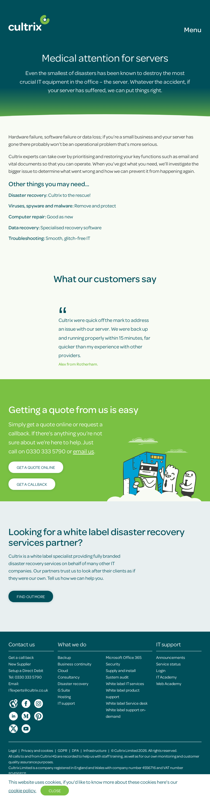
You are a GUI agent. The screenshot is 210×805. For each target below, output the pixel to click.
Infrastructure (94, 750)
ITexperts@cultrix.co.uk (28, 690)
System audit (117, 676)
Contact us (21, 644)
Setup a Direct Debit (25, 670)
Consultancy (69, 676)
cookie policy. (22, 790)
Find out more (31, 596)
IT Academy (166, 676)
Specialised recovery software (54, 227)
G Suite (64, 690)
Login (160, 670)
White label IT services (125, 683)
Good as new (40, 216)
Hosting (64, 696)
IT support (66, 703)
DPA (75, 750)
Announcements (170, 657)
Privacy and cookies (37, 750)
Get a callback (32, 484)
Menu (193, 29)
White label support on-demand (126, 713)
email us (83, 451)
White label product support (122, 693)
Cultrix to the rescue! (49, 195)
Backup (64, 657)
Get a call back (21, 657)
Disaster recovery (73, 683)
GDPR (62, 750)
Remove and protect (62, 206)
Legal (12, 750)
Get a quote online (36, 467)
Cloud (63, 670)
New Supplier (19, 663)
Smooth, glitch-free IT (49, 238)
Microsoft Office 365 (124, 657)
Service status (168, 663)
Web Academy (168, 683)
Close (55, 790)
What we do (72, 644)
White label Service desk (127, 703)
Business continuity (74, 663)
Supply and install (121, 670)
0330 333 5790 (28, 676)
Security (113, 663)
